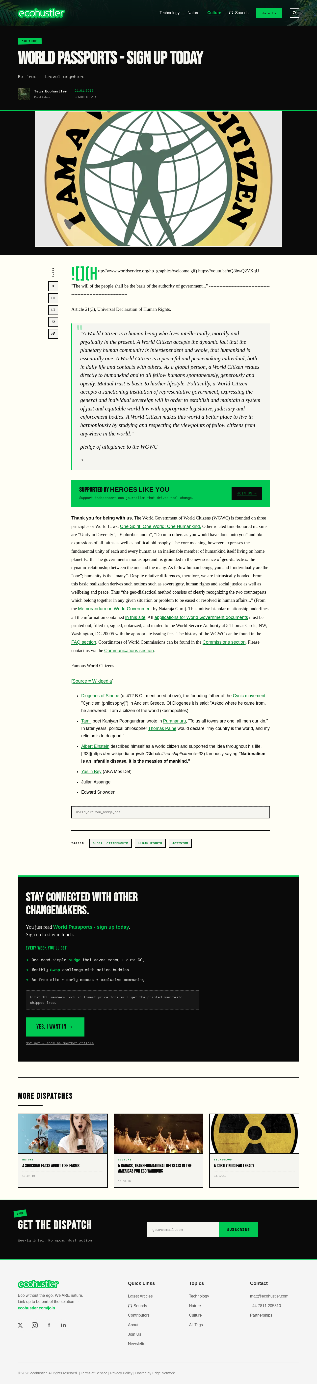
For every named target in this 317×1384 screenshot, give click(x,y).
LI (53, 310)
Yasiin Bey (91, 771)
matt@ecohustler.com (269, 1296)
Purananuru (174, 721)
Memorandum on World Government (115, 608)
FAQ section (83, 642)
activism (180, 843)
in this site (135, 617)
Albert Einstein (95, 746)
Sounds (238, 13)
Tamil (86, 721)
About (133, 1325)
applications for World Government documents (201, 617)
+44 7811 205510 (265, 1306)
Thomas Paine (162, 728)
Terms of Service (94, 1373)
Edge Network (163, 1373)
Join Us (269, 12)
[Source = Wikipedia (91, 681)
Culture (214, 13)
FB (53, 298)
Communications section (129, 650)
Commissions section (224, 642)
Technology (169, 13)
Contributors (139, 1315)
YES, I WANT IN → (55, 1026)
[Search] (294, 13)
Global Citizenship (110, 843)
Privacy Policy (121, 1373)
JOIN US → (247, 493)
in (63, 1325)
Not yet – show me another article (60, 1042)
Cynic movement (249, 695)
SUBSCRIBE (238, 1229)
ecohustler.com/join (36, 1308)
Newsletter (137, 1344)
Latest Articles (140, 1296)
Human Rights (150, 843)
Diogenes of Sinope (100, 695)
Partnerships (261, 1315)
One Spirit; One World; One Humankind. (160, 526)
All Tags (196, 1325)
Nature (193, 13)
